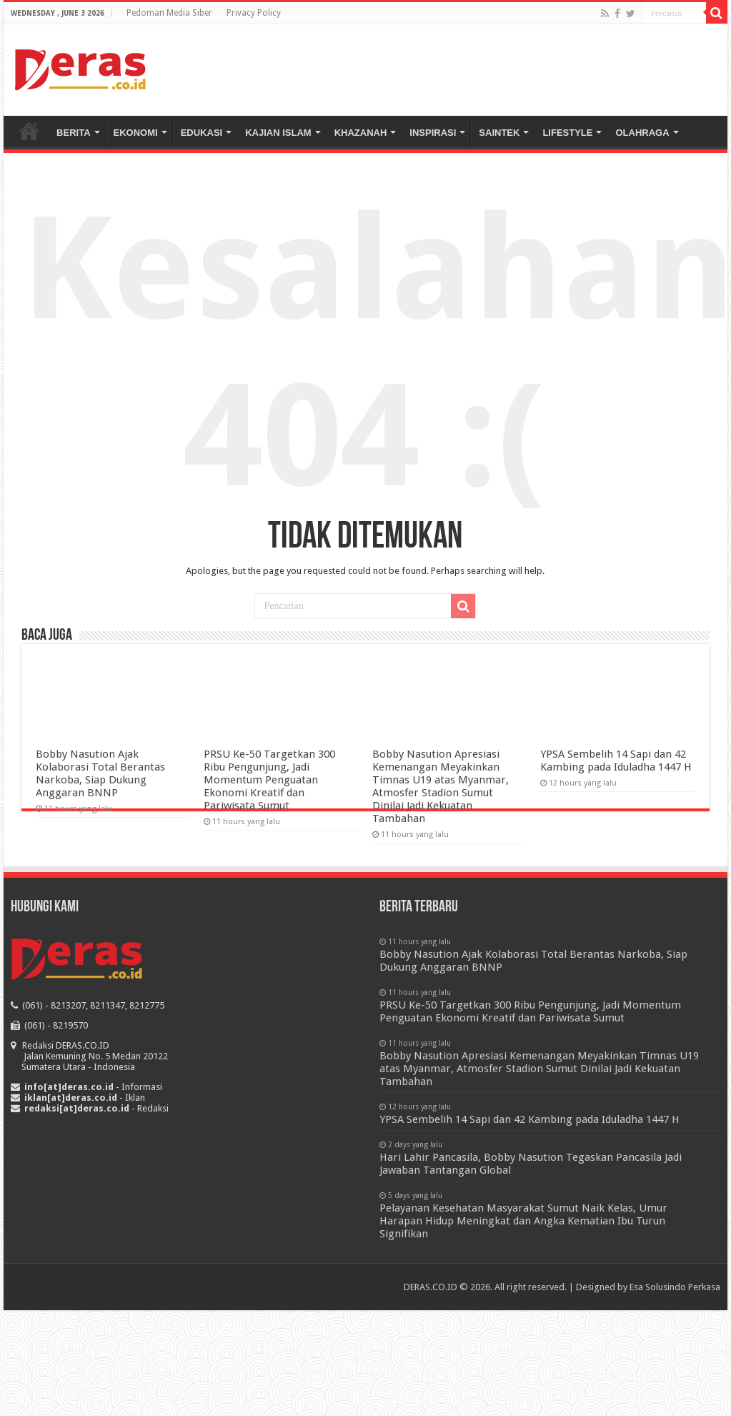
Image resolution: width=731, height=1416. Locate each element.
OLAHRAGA (642, 132)
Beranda (29, 131)
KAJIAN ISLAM (278, 132)
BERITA (73, 132)
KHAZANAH (360, 132)
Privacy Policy (254, 13)
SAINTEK (499, 132)
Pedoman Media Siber (169, 13)
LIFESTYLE (567, 132)
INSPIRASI (432, 132)
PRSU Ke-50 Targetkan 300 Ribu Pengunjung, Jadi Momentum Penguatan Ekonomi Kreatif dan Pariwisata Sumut (269, 780)
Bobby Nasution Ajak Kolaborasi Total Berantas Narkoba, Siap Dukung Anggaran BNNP (100, 773)
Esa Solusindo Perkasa (675, 1287)
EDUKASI (202, 132)
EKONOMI (136, 132)
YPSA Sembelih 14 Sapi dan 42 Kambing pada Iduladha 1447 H (616, 760)
